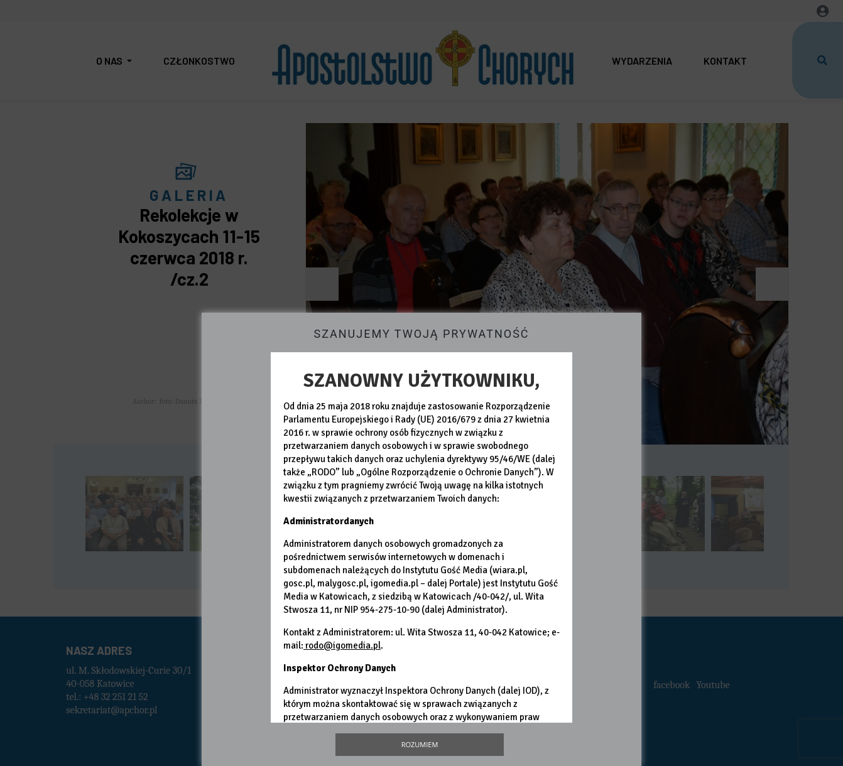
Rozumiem (419, 744)
